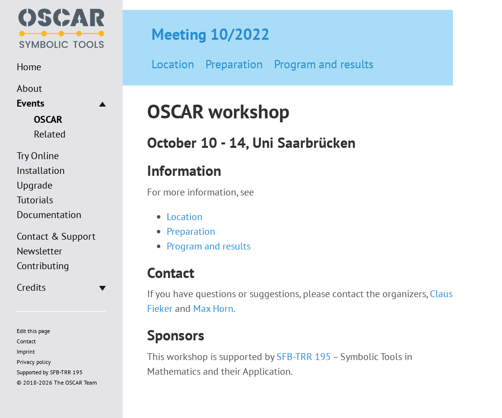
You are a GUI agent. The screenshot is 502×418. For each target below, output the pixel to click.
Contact (26, 341)
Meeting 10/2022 (210, 34)
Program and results (324, 64)
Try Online (38, 155)
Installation (41, 170)
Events (30, 103)
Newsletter (39, 251)
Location (172, 64)
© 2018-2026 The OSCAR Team (57, 382)
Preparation (234, 64)
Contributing (43, 265)
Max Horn (213, 308)
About (29, 88)
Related (50, 134)
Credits (31, 287)
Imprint (26, 351)
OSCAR (48, 119)
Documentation (49, 214)
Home (29, 66)
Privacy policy (34, 361)
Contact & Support (56, 236)
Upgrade (34, 185)
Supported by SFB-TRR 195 (50, 372)
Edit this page (33, 330)
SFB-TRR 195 (303, 356)
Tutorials (35, 200)
